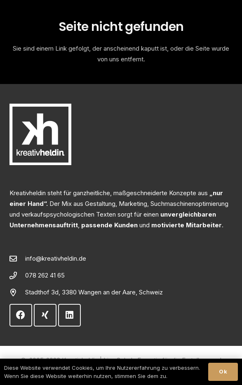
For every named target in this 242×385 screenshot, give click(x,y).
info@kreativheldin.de (55, 258)
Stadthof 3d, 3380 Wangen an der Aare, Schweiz (94, 292)
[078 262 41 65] (17, 275)
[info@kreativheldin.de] (17, 258)
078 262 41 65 (45, 275)
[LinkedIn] (69, 315)
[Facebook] (20, 315)
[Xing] (45, 315)
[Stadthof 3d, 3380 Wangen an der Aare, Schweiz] (17, 292)
